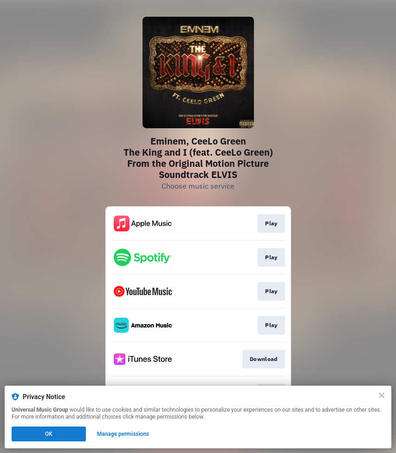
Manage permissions (123, 434)
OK (48, 434)
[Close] (381, 395)
